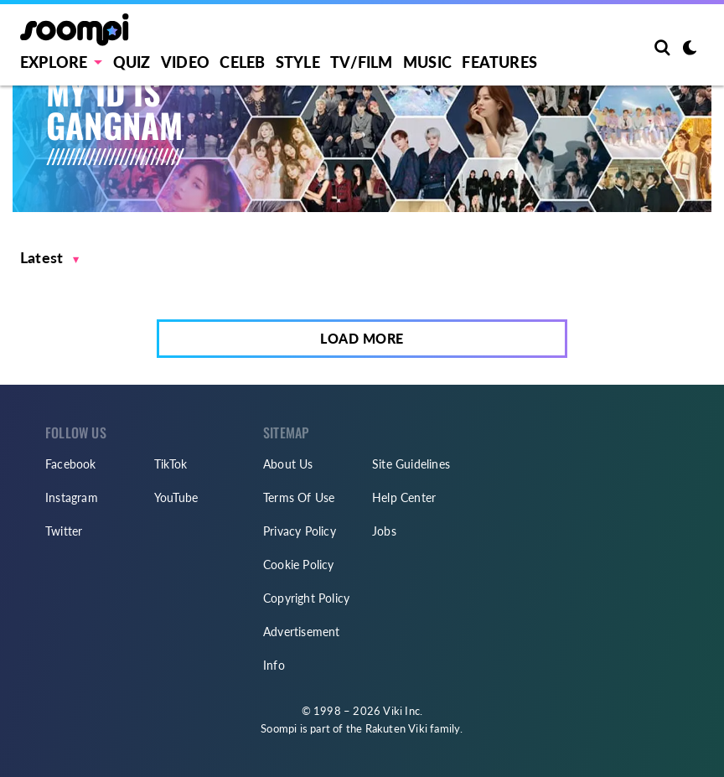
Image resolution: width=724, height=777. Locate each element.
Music (427, 62)
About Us (288, 464)
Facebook (70, 464)
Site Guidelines (411, 464)
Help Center (404, 497)
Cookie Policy (298, 564)
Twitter (63, 531)
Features (499, 62)
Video (185, 62)
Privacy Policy (299, 531)
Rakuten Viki (396, 728)
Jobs (384, 531)
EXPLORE (53, 62)
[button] (50, 258)
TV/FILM (361, 62)
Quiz (132, 62)
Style (298, 62)
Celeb (242, 62)
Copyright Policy (306, 598)
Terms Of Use (298, 497)
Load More (362, 338)
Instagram (71, 497)
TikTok (170, 464)
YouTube (176, 497)
